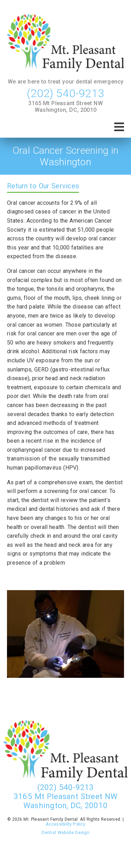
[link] (65, 43)
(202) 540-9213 (65, 93)
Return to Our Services (43, 186)
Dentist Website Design (65, 832)
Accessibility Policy (65, 824)
